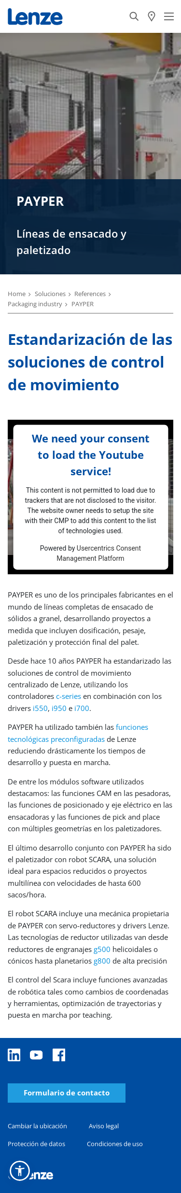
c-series (68, 696)
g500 (102, 949)
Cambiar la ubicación (37, 1126)
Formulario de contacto (67, 1092)
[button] (20, 1171)
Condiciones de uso (115, 1143)
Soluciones (50, 293)
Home (17, 293)
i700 (81, 708)
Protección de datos (36, 1143)
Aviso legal (104, 1126)
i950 (59, 708)
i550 (40, 708)
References (90, 293)
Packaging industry (35, 303)
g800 (103, 961)
